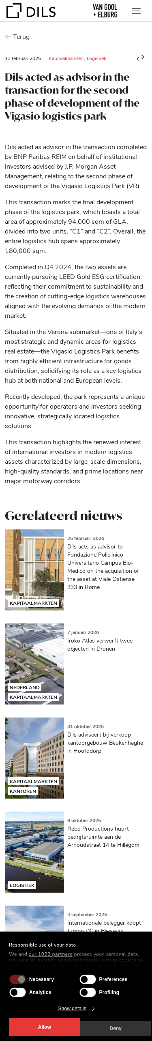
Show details (72, 1008)
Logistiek (96, 58)
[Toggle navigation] (136, 11)
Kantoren (23, 791)
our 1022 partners (51, 954)
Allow (44, 1027)
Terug (21, 36)
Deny (116, 1028)
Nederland (25, 687)
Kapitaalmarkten (66, 58)
